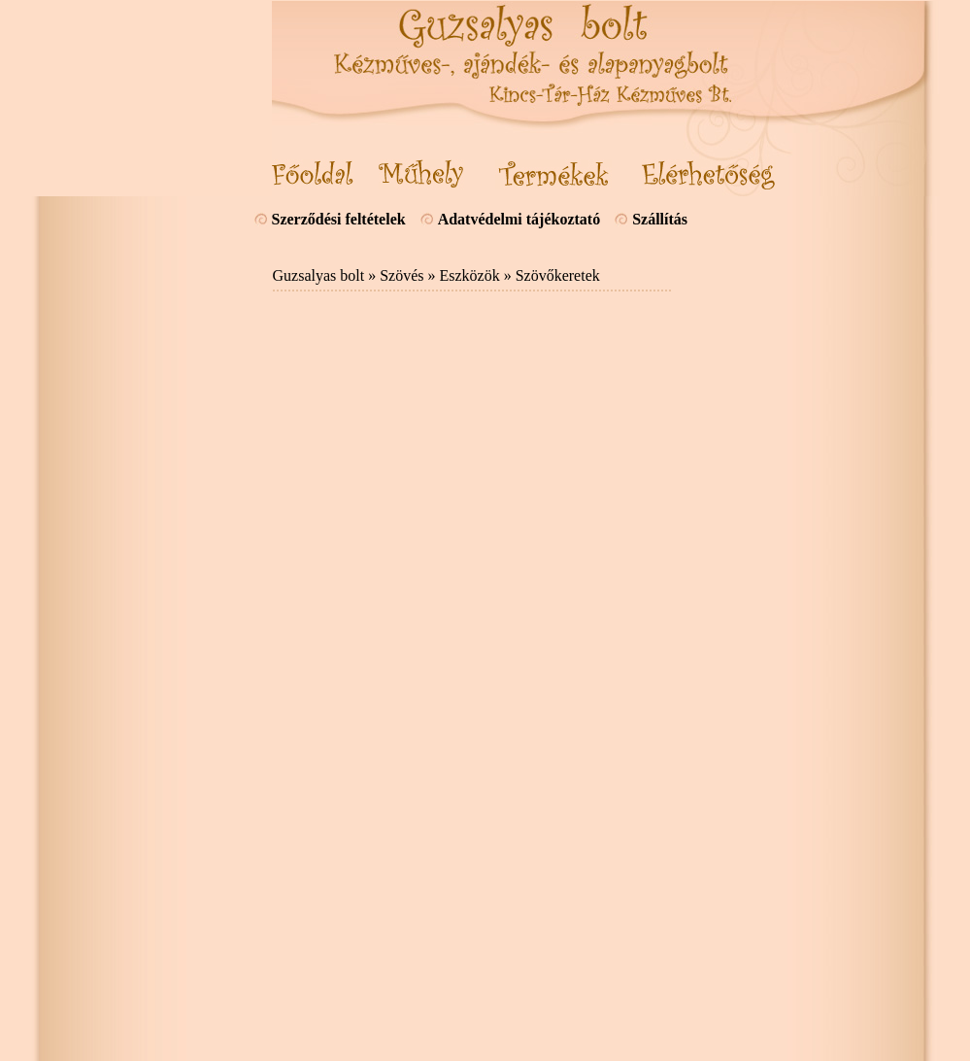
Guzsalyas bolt (319, 275)
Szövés (401, 275)
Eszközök (469, 275)
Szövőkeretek (558, 275)
